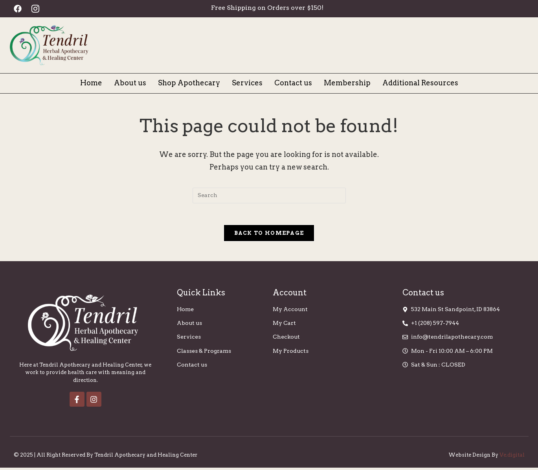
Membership (347, 83)
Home (91, 83)
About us (130, 83)
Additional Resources (420, 83)
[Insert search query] (269, 195)
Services (247, 83)
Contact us (293, 83)
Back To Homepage (269, 235)
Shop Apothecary (189, 83)
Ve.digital (512, 457)
